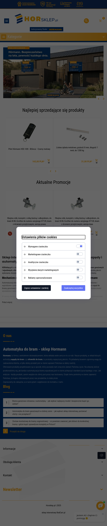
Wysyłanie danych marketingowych (43, 270)
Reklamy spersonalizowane (40, 278)
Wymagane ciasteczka (37, 246)
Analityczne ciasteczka (38, 262)
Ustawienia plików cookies (39, 237)
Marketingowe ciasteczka (39, 254)
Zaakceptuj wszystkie (73, 288)
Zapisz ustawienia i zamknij (36, 288)
